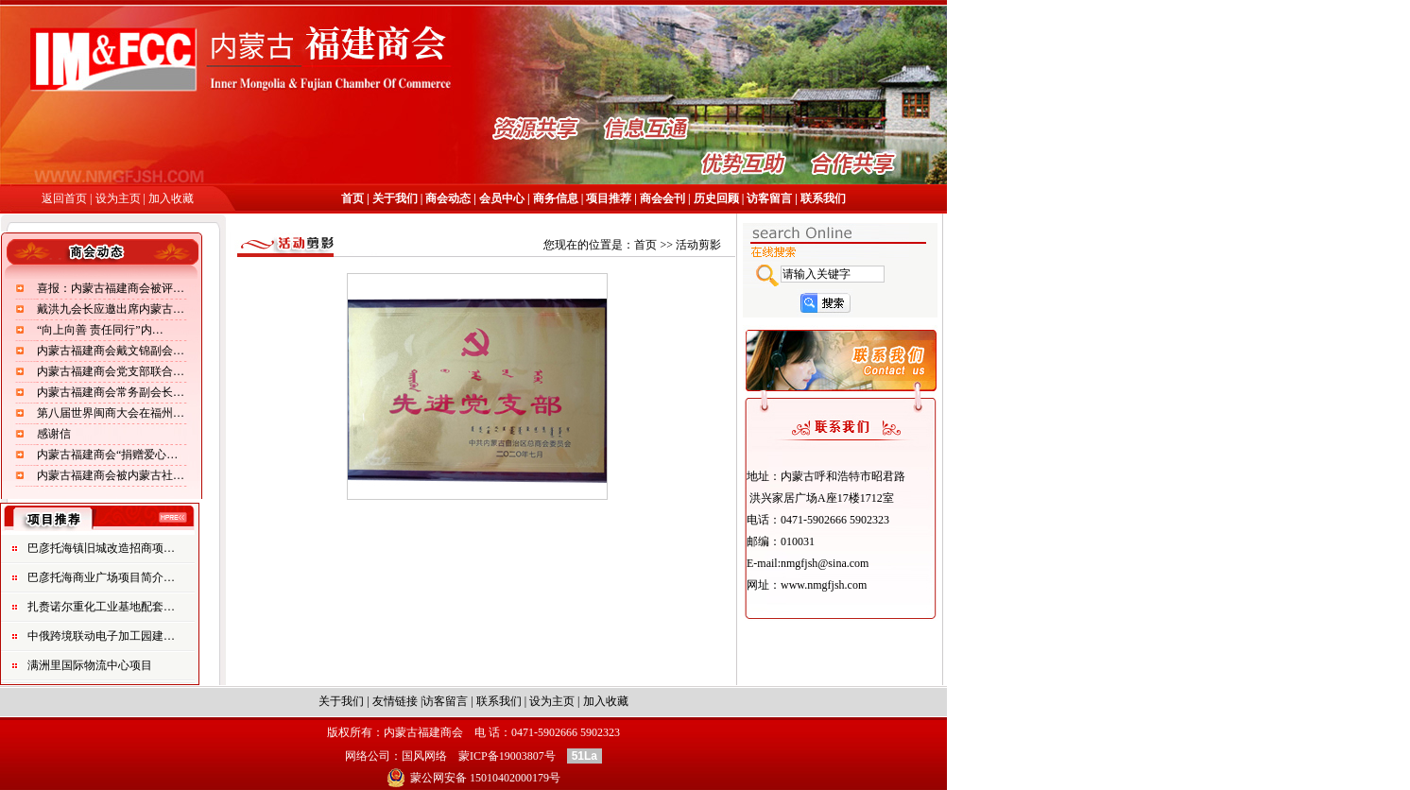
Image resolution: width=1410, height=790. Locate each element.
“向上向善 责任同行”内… (100, 329)
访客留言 (769, 198)
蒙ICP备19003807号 (507, 756)
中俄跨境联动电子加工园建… (101, 636)
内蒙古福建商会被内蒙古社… (110, 475)
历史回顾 (716, 198)
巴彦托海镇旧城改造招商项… (101, 548)
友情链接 (395, 701)
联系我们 (823, 198)
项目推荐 (608, 198)
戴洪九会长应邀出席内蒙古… (110, 309)
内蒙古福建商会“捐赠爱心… (107, 454)
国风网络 (424, 756)
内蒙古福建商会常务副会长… (110, 392)
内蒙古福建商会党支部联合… (110, 371)
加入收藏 (171, 198)
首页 (354, 198)
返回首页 (64, 198)
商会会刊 (661, 198)
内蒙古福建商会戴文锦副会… (110, 350)
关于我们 (395, 198)
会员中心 (501, 198)
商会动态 (446, 198)
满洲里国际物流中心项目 (89, 665)
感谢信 (54, 433)
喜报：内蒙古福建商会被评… (110, 288)
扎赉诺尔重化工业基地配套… (101, 606)
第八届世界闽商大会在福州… (110, 413)
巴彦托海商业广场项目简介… (101, 577)
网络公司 (367, 756)
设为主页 (119, 198)
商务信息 (555, 198)
